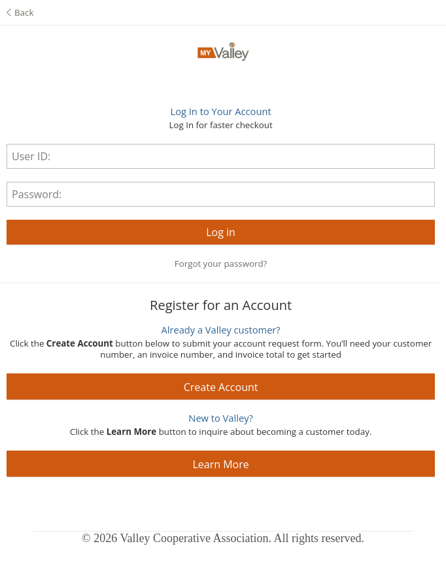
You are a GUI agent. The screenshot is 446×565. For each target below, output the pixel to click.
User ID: (31, 156)
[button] (220, 232)
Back (20, 12)
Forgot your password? (221, 263)
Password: (36, 194)
